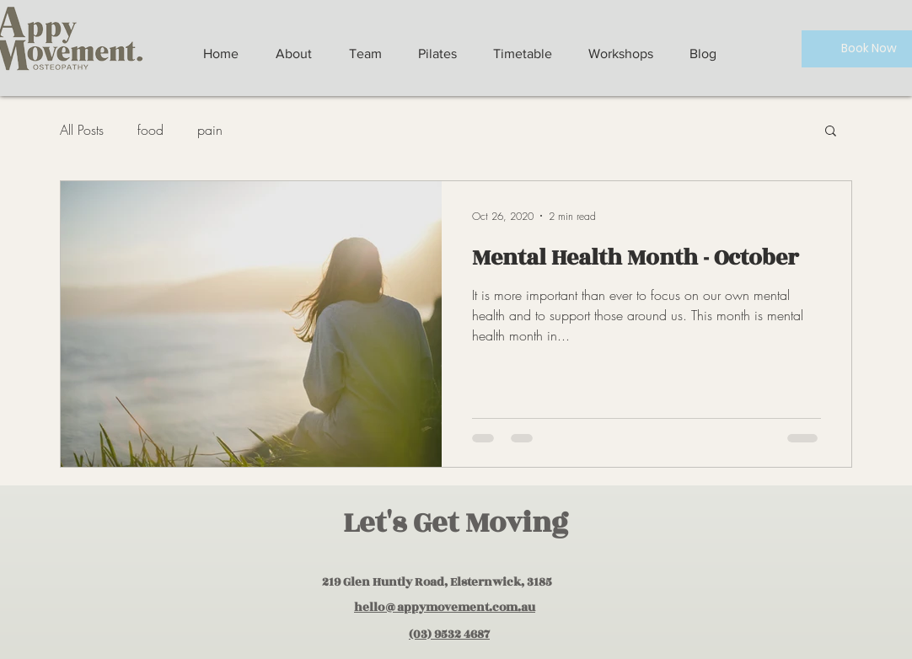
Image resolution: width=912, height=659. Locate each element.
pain (210, 130)
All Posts (82, 130)
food (150, 130)
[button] (831, 132)
